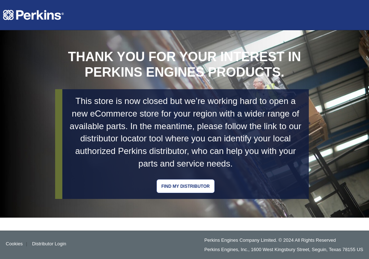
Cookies (14, 243)
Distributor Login (49, 243)
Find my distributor (185, 186)
